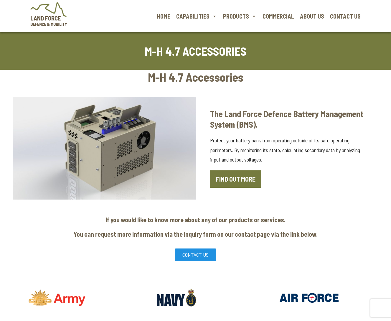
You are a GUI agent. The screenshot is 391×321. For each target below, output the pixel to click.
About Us (312, 16)
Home (163, 16)
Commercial (278, 16)
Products (240, 16)
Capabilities (196, 16)
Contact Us (345, 16)
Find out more (235, 179)
